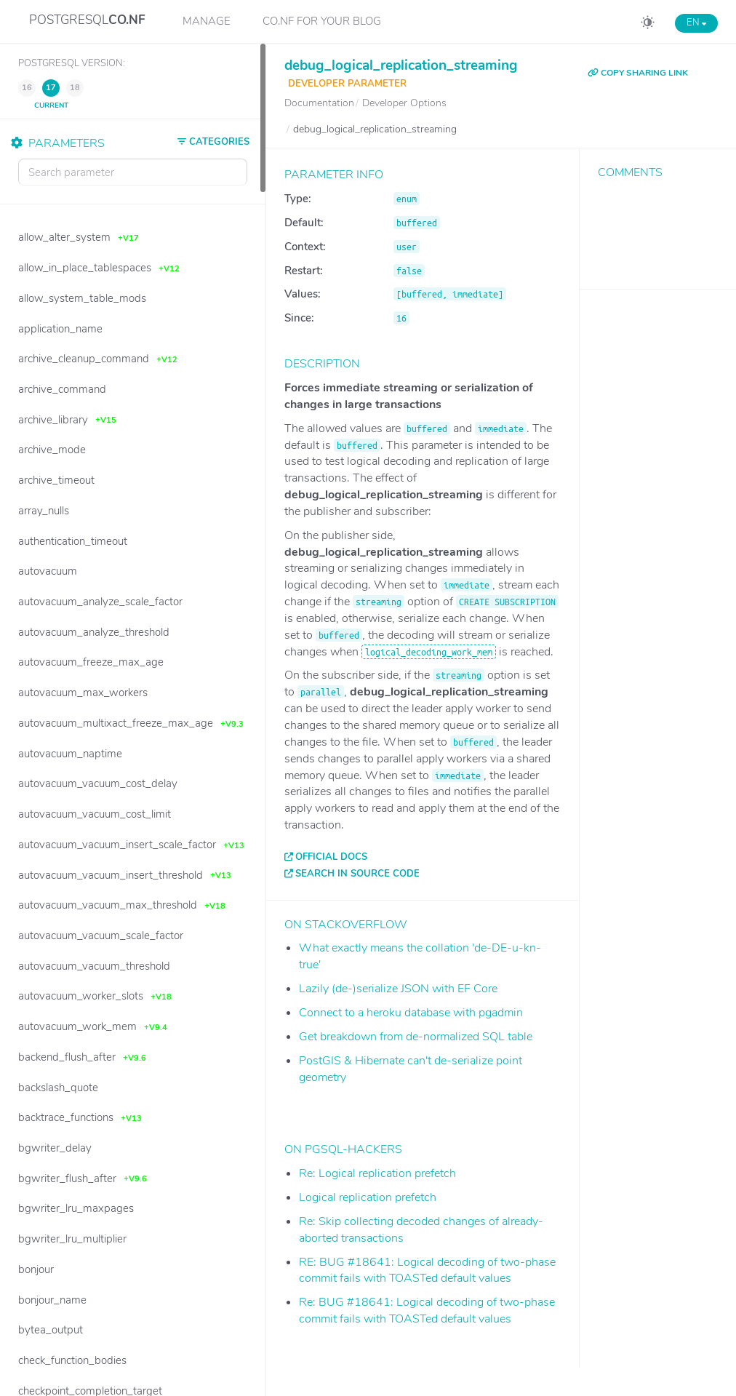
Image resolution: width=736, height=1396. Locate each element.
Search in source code (357, 873)
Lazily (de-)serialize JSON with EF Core (398, 989)
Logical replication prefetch (367, 1197)
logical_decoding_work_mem (428, 652)
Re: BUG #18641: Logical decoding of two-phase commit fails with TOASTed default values (427, 1310)
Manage (207, 21)
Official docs (331, 856)
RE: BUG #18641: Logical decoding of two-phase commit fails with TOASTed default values (427, 1270)
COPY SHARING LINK (638, 73)
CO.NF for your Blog (322, 21)
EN (696, 22)
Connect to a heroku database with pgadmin (411, 1013)
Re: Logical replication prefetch (377, 1173)
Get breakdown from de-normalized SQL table (415, 1037)
